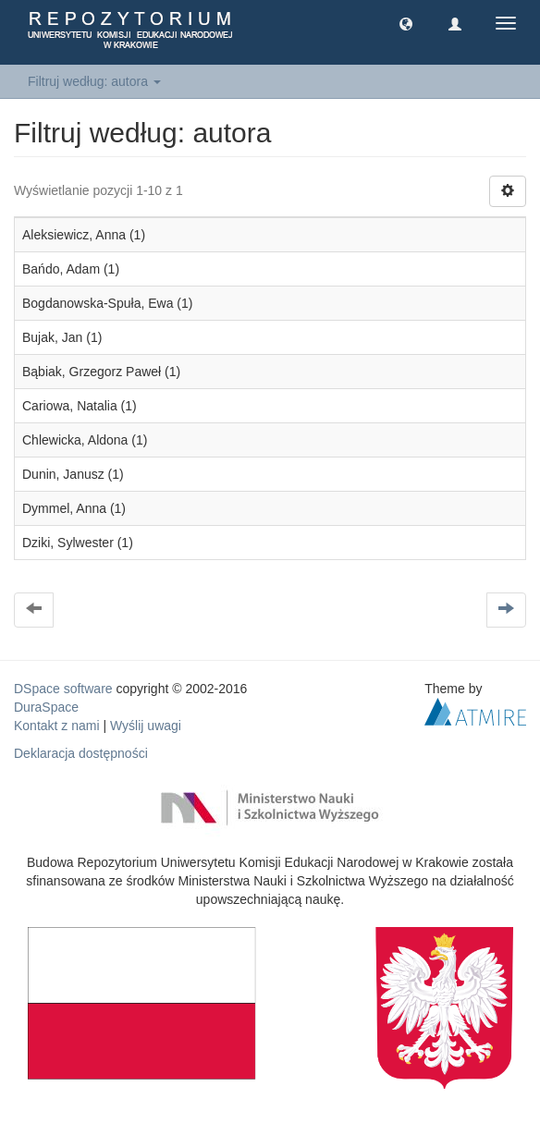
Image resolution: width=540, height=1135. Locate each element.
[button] (406, 23)
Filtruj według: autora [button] (94, 81)
